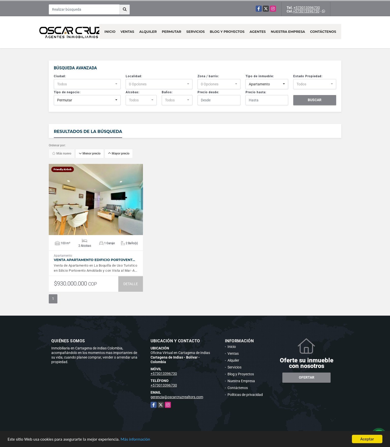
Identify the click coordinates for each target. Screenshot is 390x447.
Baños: (167, 92)
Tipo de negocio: (67, 92)
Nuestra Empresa (288, 31)
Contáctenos (323, 31)
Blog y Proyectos (227, 31)
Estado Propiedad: (307, 76)
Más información (135, 439)
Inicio (109, 31)
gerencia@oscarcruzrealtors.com (177, 397)
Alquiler (148, 31)
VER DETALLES (95, 199)
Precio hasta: (256, 92)
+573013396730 (307, 8)
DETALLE (130, 284)
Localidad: (134, 76)
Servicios (195, 31)
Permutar (171, 31)
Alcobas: (132, 92)
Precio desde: (208, 92)
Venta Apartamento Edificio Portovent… (94, 260)
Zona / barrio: (208, 76)
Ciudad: (60, 76)
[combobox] (87, 84)
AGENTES (258, 31)
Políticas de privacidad (245, 395)
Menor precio (90, 154)
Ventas (127, 31)
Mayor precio (118, 154)
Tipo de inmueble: (260, 76)
